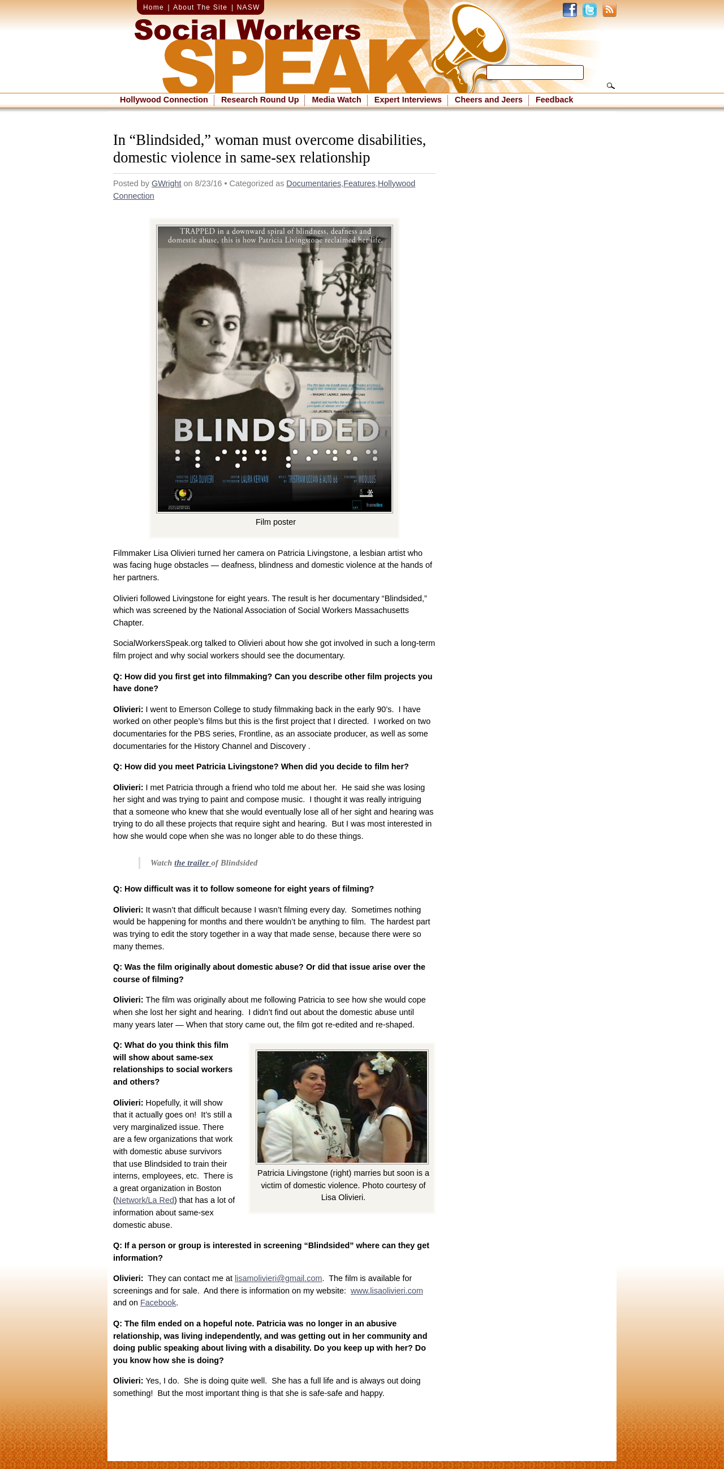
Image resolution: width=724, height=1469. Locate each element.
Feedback (554, 99)
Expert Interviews (408, 99)
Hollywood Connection (164, 99)
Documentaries (313, 183)
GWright (167, 183)
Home (153, 7)
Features (359, 183)
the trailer (192, 862)
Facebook (158, 1302)
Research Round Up (260, 99)
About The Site (200, 7)
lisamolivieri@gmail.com (278, 1278)
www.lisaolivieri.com (387, 1290)
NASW (248, 7)
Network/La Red (145, 1200)
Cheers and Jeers (489, 99)
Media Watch (336, 99)
